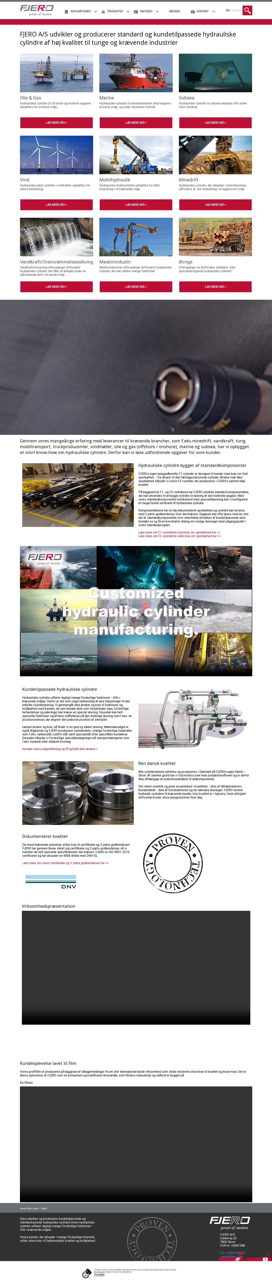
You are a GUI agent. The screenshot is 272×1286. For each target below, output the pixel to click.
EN (234, 10)
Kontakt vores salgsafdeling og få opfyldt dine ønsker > (60, 749)
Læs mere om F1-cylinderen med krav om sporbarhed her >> (179, 532)
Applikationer (81, 11)
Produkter (115, 11)
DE (239, 10)
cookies (105, 1270)
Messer (174, 11)
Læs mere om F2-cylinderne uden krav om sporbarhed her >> (179, 536)
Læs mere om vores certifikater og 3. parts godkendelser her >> (65, 863)
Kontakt (203, 11)
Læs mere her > (56, 122)
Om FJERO (146, 11)
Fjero (44, 1208)
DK (228, 10)
